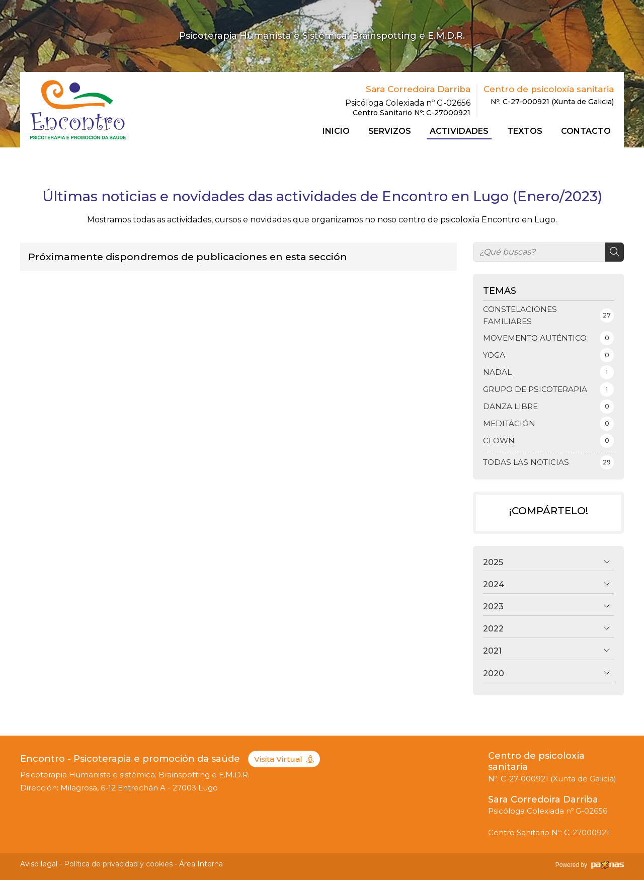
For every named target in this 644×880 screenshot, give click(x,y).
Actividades (459, 131)
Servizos (389, 131)
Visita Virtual (284, 759)
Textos (524, 131)
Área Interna (201, 863)
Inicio (336, 131)
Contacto (586, 131)
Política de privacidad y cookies (118, 863)
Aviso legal (38, 863)
